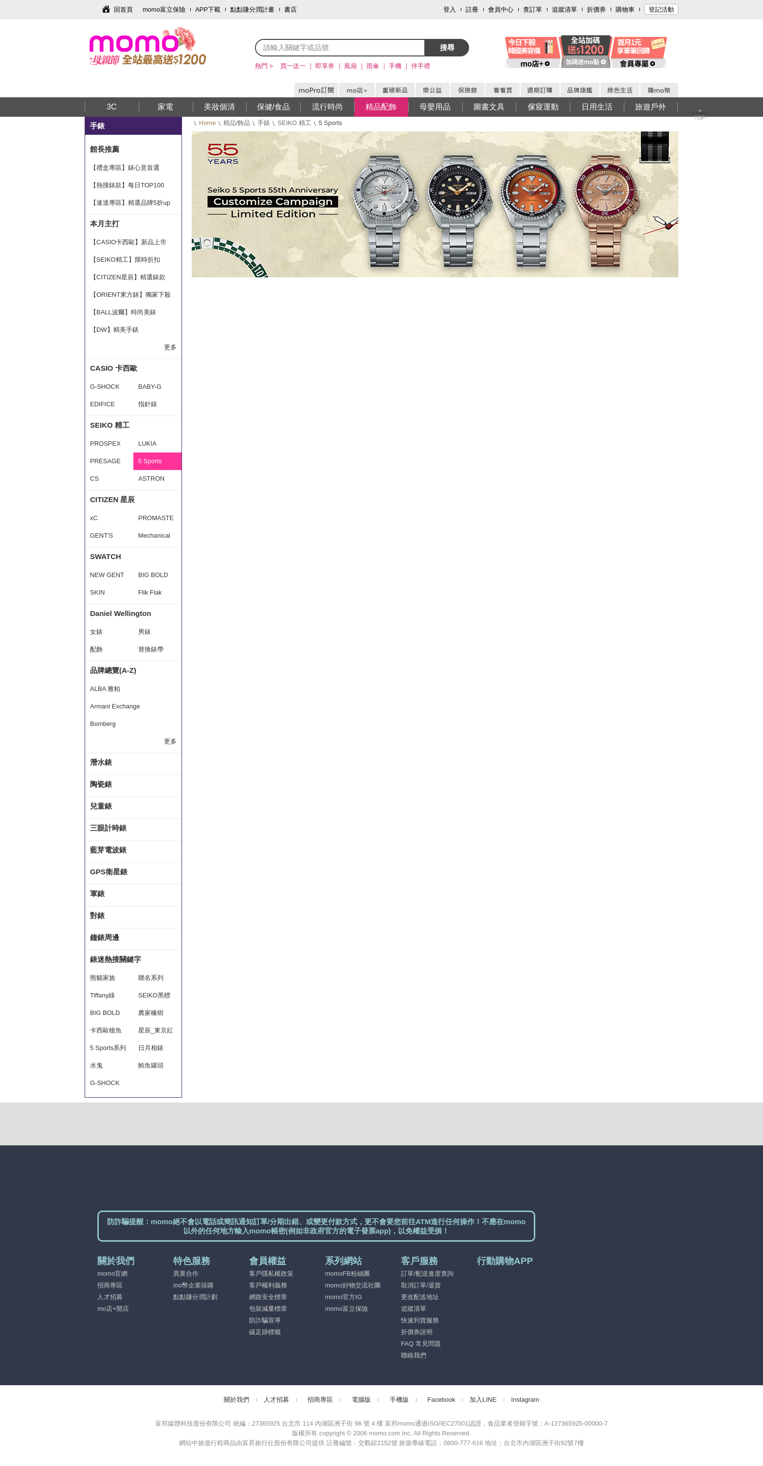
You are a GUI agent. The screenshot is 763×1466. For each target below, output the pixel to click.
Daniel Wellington (120, 613)
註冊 (472, 9)
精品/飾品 (237, 123)
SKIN (97, 592)
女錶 (96, 631)
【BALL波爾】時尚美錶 (123, 312)
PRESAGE (105, 461)
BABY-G (150, 386)
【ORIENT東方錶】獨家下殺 (130, 294)
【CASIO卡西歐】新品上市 (128, 242)
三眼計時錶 (108, 828)
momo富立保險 (164, 9)
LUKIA (147, 443)
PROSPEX (105, 443)
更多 (170, 347)
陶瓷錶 (101, 784)
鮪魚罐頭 (151, 1065)
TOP (699, 118)
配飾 (96, 649)
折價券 (596, 9)
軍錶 (97, 893)
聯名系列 (151, 977)
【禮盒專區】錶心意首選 (125, 167)
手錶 (263, 123)
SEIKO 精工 (294, 123)
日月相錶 (151, 1047)
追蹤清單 (564, 9)
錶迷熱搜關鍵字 (115, 959)
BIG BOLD (153, 575)
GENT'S (101, 535)
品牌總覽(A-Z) (113, 670)
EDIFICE (102, 404)
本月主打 (104, 223)
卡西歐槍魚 (106, 1030)
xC (94, 518)
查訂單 (532, 9)
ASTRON (151, 478)
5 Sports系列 (108, 1047)
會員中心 (500, 9)
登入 (449, 9)
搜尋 (447, 47)
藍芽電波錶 (108, 850)
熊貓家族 (102, 977)
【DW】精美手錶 (114, 329)
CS (94, 478)
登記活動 (661, 9)
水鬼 (96, 1065)
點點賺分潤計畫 (252, 9)
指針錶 (147, 404)
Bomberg (103, 723)
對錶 (97, 915)
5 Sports (150, 461)
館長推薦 (104, 149)
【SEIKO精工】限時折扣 (125, 259)
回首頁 (123, 9)
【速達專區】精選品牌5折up (130, 202)
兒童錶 (101, 806)
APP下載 (207, 9)
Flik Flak (150, 592)
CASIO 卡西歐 (113, 368)
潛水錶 (101, 762)
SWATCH (105, 556)
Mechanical (154, 535)
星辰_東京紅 (155, 1030)
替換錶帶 (151, 649)
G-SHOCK (105, 386)
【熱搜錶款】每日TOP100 (127, 185)
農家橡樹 (151, 1012)
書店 (290, 9)
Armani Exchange (115, 706)
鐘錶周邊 (104, 937)
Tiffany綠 (102, 995)
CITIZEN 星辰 (112, 499)
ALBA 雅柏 (105, 688)
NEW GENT (107, 575)
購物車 (625, 9)
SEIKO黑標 (154, 995)
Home (207, 123)
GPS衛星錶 (108, 872)
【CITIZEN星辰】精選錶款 (127, 277)
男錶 (144, 631)
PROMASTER (156, 520)
